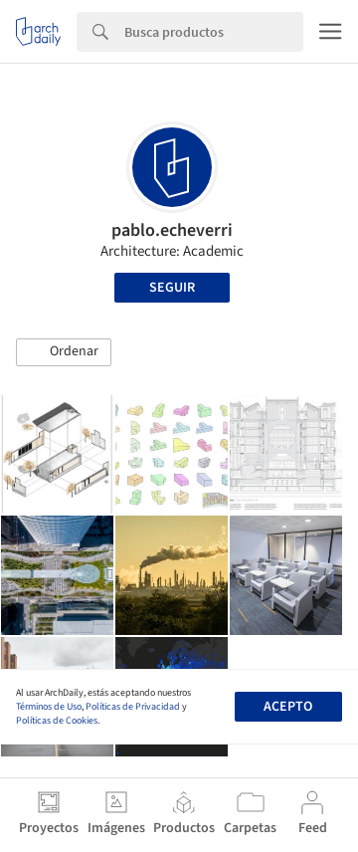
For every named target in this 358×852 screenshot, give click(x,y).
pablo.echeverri (172, 230)
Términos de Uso (49, 707)
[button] (63, 352)
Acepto (288, 707)
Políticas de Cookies (56, 721)
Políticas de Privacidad (133, 707)
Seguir (172, 288)
